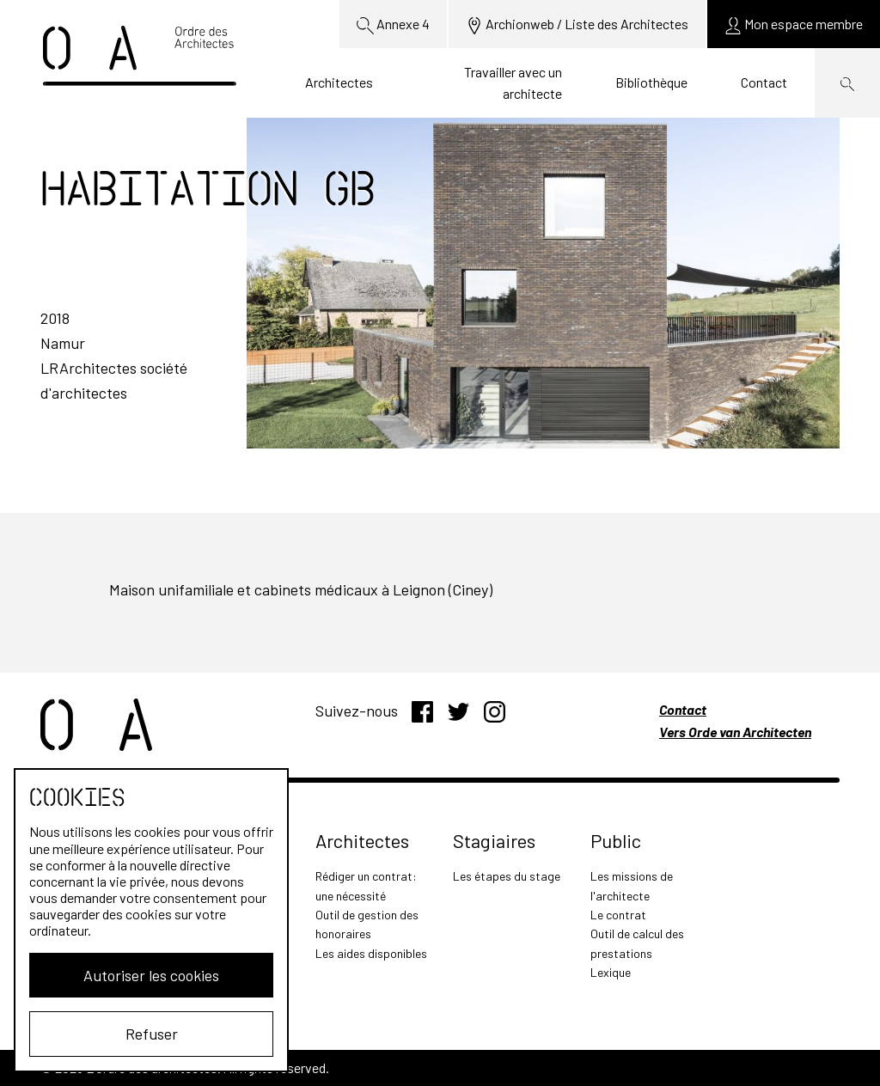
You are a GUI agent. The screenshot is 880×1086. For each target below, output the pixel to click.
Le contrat (618, 914)
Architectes (339, 82)
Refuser (151, 1033)
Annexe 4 (393, 24)
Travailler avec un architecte (513, 83)
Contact (764, 82)
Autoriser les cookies (151, 975)
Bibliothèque (651, 82)
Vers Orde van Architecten (735, 731)
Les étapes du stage (506, 876)
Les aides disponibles (371, 953)
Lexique (610, 972)
